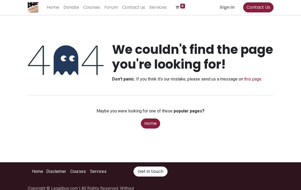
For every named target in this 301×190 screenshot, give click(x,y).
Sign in (227, 7)
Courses (78, 171)
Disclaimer (56, 171)
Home (150, 123)
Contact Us (258, 7)
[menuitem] (53, 7)
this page (252, 79)
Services (98, 171)
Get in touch (150, 171)
